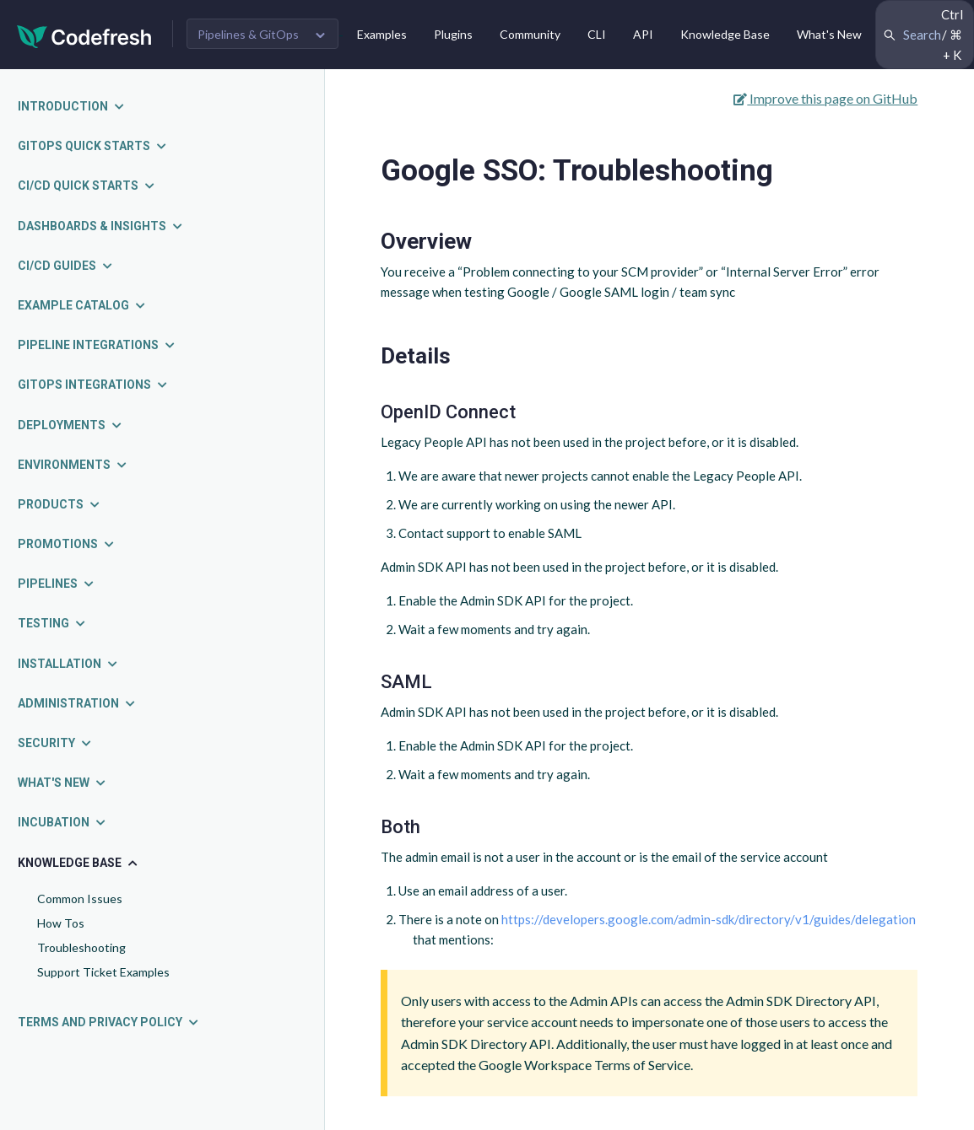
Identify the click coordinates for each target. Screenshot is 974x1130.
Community (530, 34)
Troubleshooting (81, 947)
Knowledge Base (725, 34)
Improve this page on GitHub (825, 98)
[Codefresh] (84, 35)
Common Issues (79, 898)
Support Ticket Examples (103, 972)
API (643, 34)
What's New (829, 34)
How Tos (60, 923)
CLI (596, 34)
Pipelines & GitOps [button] (248, 34)
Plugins (453, 34)
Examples (382, 34)
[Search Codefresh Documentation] (924, 34)
